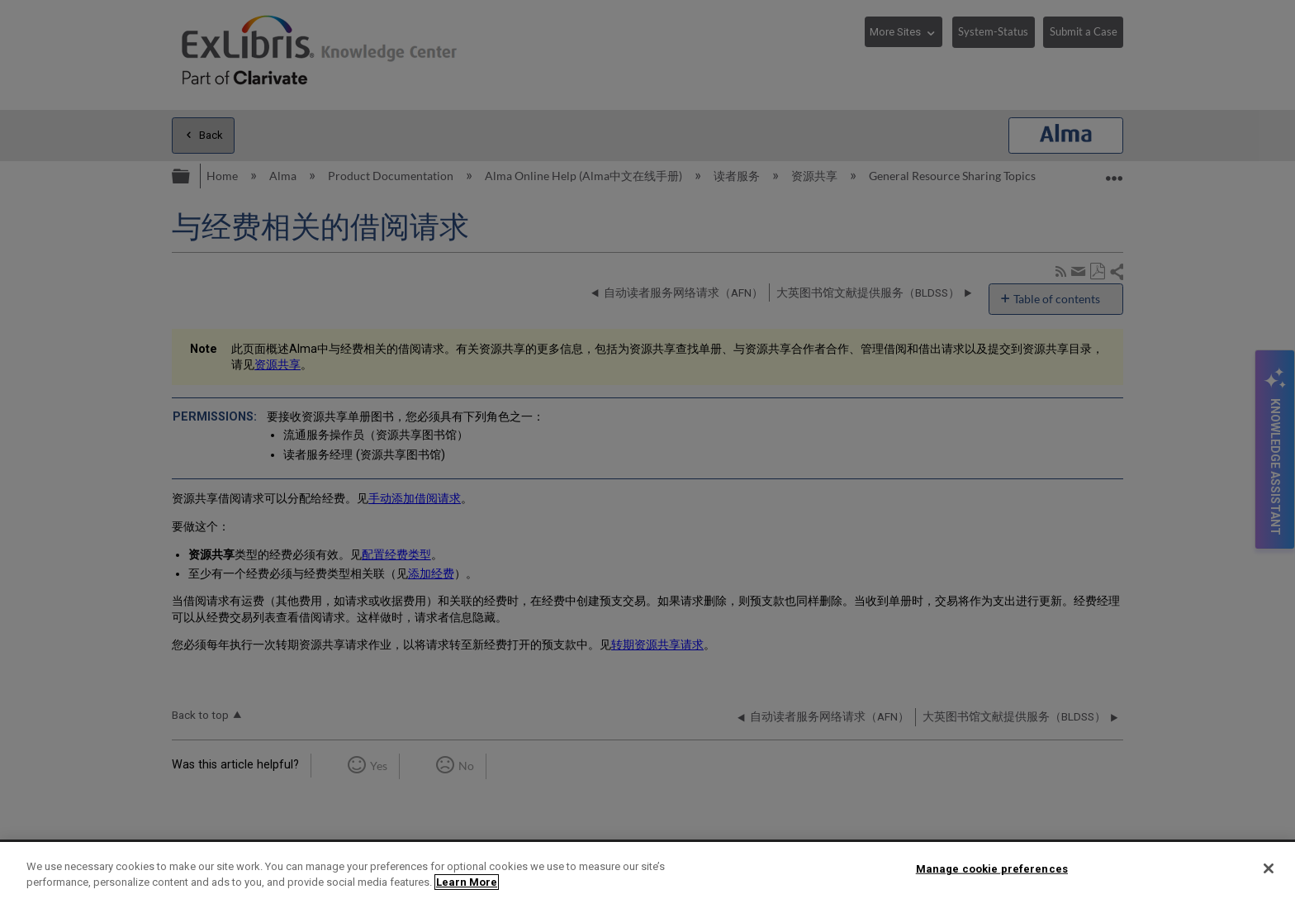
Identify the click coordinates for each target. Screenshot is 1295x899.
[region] (647, 870)
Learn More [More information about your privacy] (466, 882)
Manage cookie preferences (992, 869)
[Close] (1268, 868)
